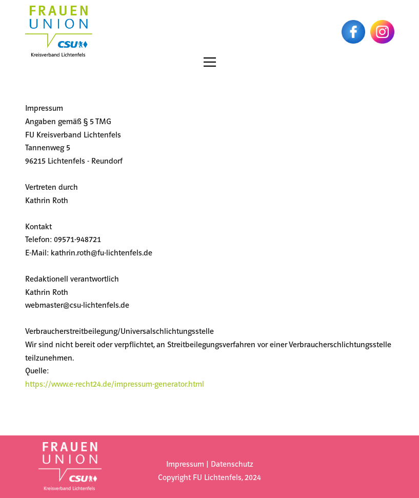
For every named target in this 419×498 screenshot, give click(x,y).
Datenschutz (232, 465)
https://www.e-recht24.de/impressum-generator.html (115, 385)
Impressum (185, 465)
